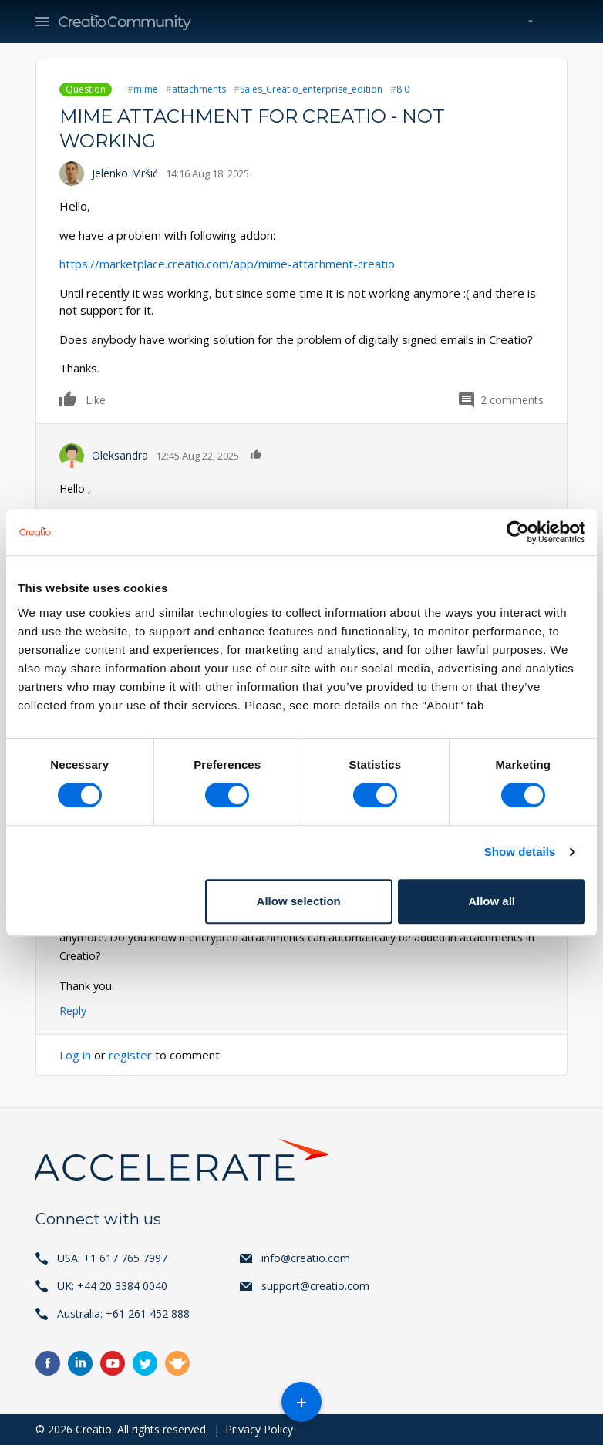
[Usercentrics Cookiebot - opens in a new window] (517, 532)
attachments (199, 89)
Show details (520, 851)
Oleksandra (120, 455)
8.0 (402, 89)
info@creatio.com (305, 1258)
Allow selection (299, 901)
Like (68, 398)
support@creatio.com (315, 1285)
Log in (75, 1055)
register (130, 1055)
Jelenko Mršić (125, 173)
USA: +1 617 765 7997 (112, 1258)
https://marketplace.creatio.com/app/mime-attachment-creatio (227, 263)
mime (145, 89)
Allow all (491, 901)
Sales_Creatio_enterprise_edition (311, 89)
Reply (72, 1010)
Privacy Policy (259, 1429)
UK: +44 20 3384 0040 (112, 1285)
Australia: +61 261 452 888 (123, 1313)
